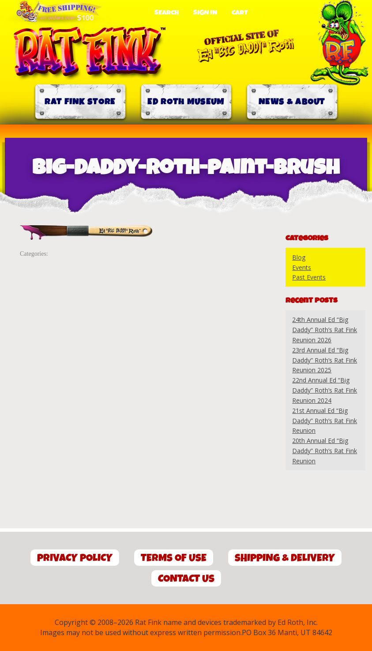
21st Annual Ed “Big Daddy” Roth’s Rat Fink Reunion (324, 420)
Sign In (205, 13)
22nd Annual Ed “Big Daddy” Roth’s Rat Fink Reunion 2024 (324, 390)
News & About (292, 102)
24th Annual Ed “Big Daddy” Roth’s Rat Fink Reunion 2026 (324, 329)
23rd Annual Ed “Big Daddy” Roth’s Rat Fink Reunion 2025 (324, 360)
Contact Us (186, 579)
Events (301, 267)
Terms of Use (174, 558)
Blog (298, 257)
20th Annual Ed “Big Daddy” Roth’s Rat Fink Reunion (324, 450)
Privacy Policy (75, 558)
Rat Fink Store (80, 102)
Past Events (309, 277)
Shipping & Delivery (285, 558)
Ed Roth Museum (185, 102)
